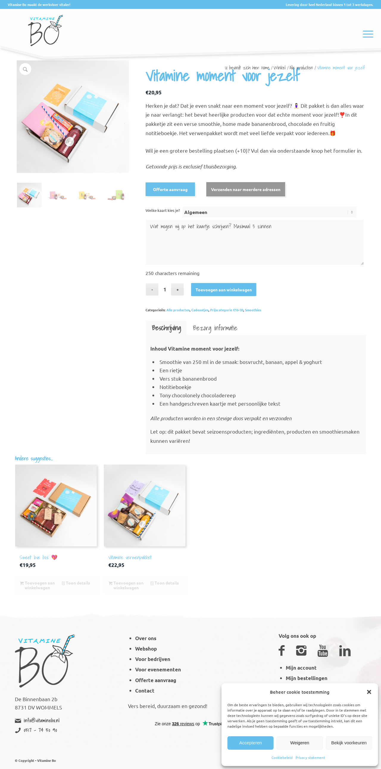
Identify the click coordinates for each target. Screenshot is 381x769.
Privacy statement (310, 757)
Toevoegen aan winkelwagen (224, 289)
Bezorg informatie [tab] (215, 327)
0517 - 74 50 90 (40, 730)
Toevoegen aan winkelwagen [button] (37, 585)
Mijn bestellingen (306, 678)
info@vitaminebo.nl (42, 720)
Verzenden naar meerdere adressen (245, 189)
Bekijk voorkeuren (349, 742)
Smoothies (253, 309)
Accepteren (250, 742)
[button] (369, 692)
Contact (144, 690)
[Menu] (366, 26)
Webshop (146, 648)
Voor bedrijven (152, 659)
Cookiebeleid (282, 757)
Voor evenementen (158, 669)
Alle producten (178, 309)
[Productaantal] (164, 289)
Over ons (145, 638)
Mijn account (301, 668)
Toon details (76, 583)
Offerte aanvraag (170, 189)
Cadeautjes (199, 309)
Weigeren (299, 742)
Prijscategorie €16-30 (226, 309)
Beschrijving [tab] (166, 327)
